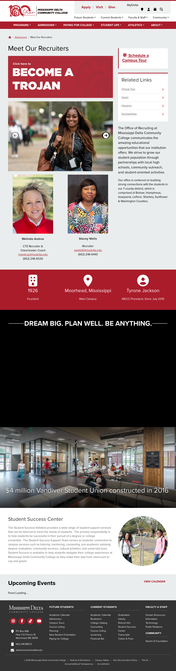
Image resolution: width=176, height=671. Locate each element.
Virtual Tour (128, 89)
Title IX (145, 660)
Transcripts (124, 634)
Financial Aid (97, 638)
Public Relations (154, 626)
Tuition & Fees (125, 638)
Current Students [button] (111, 17)
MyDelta (132, 5)
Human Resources (155, 615)
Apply (86, 7)
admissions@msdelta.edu (29, 650)
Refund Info (124, 622)
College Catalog (99, 622)
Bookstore (96, 618)
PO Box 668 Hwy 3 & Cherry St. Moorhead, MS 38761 (27, 635)
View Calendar (154, 581)
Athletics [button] (135, 25)
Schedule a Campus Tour (135, 58)
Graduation (124, 615)
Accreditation (103, 664)
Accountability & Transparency (79, 664)
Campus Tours (56, 622)
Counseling (97, 626)
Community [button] (160, 17)
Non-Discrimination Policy (125, 660)
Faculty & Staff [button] (137, 17)
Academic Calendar (59, 615)
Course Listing (57, 626)
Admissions (21, 37)
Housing (126, 105)
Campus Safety (102, 660)
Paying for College (59, 638)
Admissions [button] (46, 25)
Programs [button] (21, 25)
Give (111, 7)
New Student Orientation (62, 634)
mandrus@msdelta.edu (33, 254)
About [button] (156, 25)
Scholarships (129, 114)
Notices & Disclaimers (80, 660)
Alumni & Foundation (157, 641)
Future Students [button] (84, 17)
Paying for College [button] (77, 25)
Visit (99, 7)
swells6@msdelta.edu (88, 250)
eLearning (96, 634)
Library (121, 618)
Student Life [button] (110, 25)
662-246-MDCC (24, 644)
